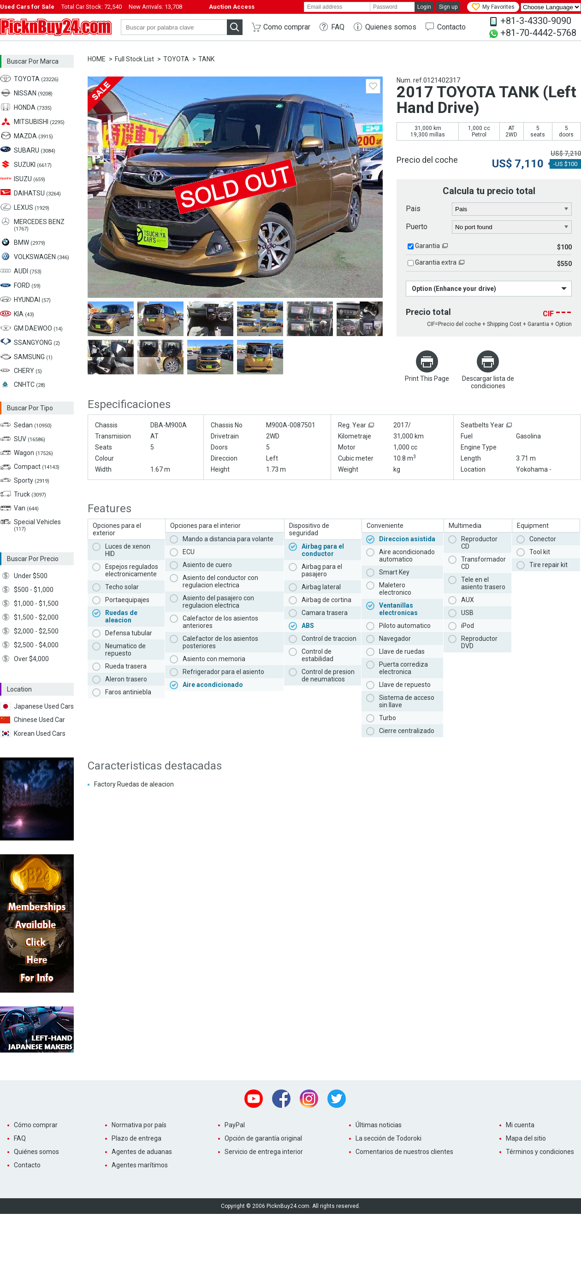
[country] (512, 209)
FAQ (337, 27)
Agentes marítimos (140, 1165)
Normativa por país (139, 1125)
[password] (392, 7)
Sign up (448, 7)
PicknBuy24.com (56, 27)
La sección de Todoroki (388, 1138)
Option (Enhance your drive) (454, 288)
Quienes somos (390, 27)
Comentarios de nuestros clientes (404, 1151)
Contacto (451, 27)
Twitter (336, 1098)
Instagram (309, 1098)
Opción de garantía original (263, 1138)
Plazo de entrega (136, 1138)
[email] (337, 7)
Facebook (281, 1098)
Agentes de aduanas (142, 1151)
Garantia (427, 245)
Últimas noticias (379, 1125)
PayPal (235, 1125)
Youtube (253, 1098)
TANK (206, 59)
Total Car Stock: (91, 6)
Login (424, 7)
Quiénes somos (36, 1151)
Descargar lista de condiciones (488, 382)
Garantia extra (435, 262)
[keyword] (174, 27)
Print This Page (427, 378)
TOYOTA (176, 59)
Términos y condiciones (540, 1151)
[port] (512, 227)
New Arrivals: (155, 6)
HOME (97, 59)
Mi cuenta (520, 1125)
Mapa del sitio (526, 1138)
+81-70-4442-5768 (538, 32)
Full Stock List (134, 59)
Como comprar (286, 27)
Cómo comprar (36, 1125)
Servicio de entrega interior (264, 1151)
